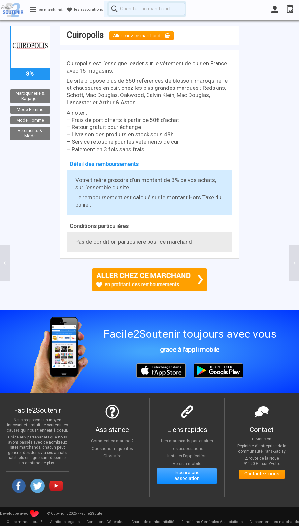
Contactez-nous (262, 475)
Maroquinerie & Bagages (30, 96)
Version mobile (187, 463)
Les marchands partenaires (187, 440)
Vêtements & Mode (30, 133)
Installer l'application (187, 455)
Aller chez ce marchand (144, 36)
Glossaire (112, 455)
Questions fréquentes (112, 448)
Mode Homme (30, 120)
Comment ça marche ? (112, 440)
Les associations (187, 448)
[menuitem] (24, 522)
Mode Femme (30, 109)
